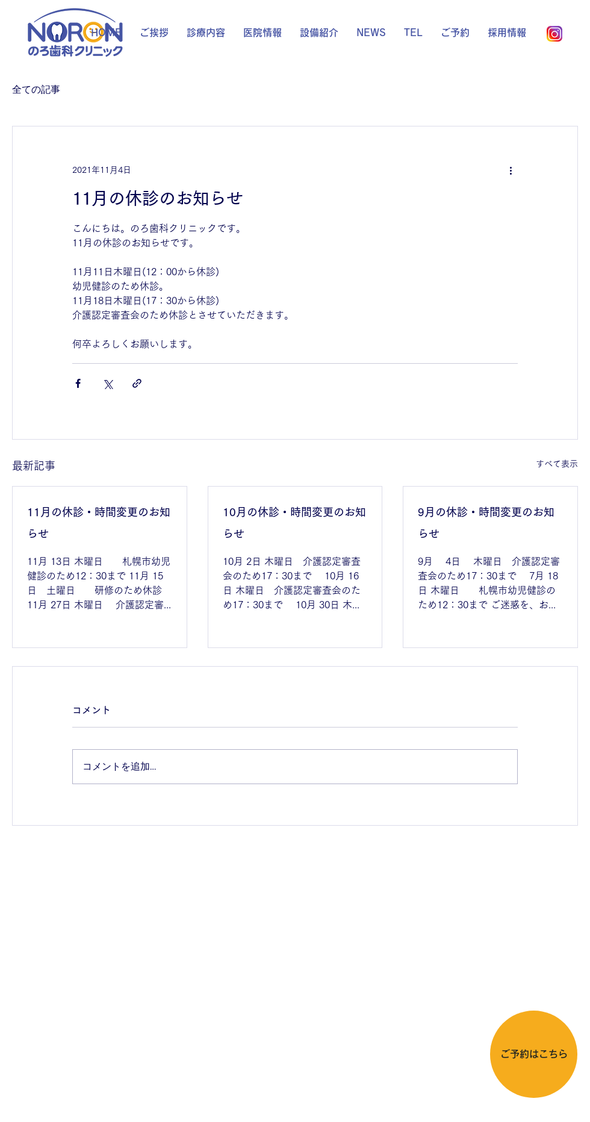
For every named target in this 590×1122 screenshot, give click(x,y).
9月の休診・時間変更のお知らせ (486, 522)
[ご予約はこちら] (533, 1054)
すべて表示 (557, 464)
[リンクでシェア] (137, 383)
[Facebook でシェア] (78, 383)
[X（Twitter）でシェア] (107, 383)
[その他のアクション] (510, 170)
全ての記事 (36, 89)
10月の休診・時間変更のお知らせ (294, 522)
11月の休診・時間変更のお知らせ (98, 522)
